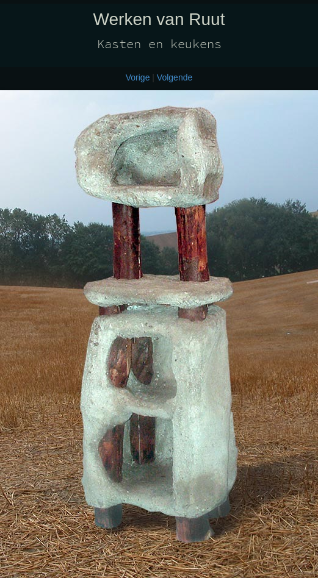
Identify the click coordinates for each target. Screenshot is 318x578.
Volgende (174, 77)
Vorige (138, 77)
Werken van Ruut (159, 19)
